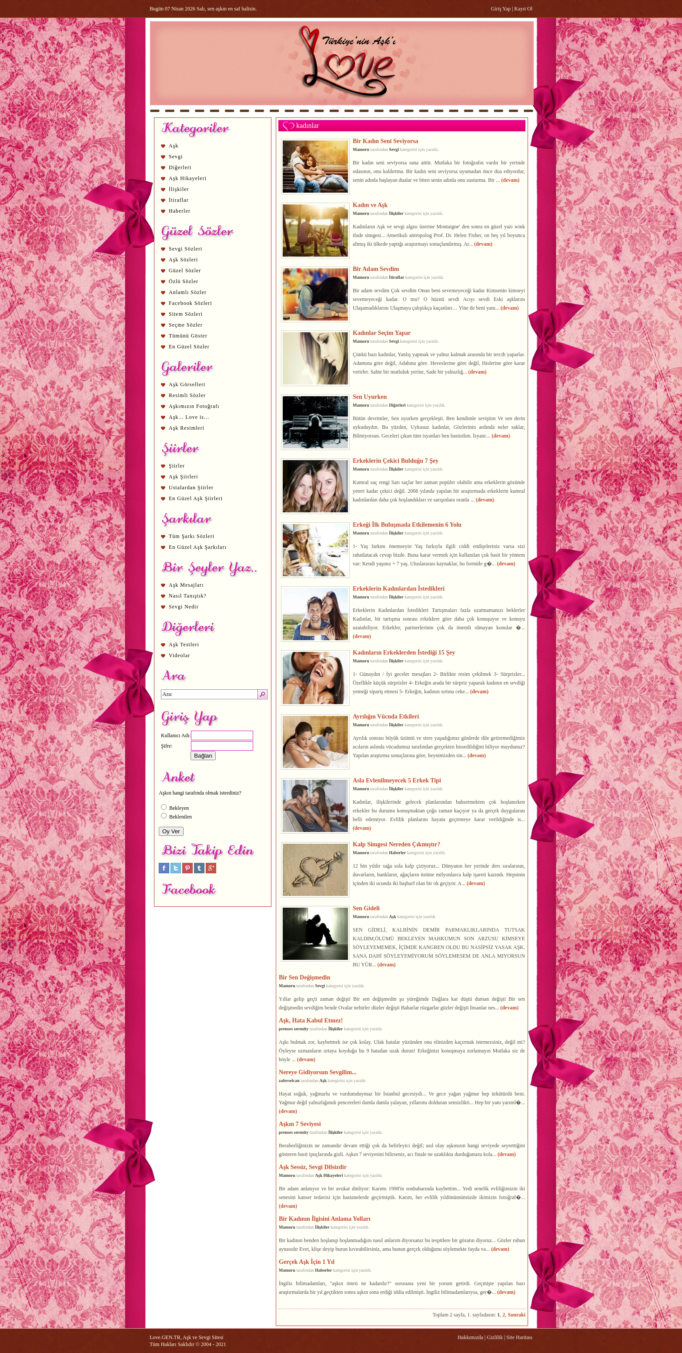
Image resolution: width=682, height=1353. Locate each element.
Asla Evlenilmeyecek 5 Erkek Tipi (397, 780)
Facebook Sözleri (190, 303)
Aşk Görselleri (187, 384)
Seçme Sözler (186, 325)
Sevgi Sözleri (185, 249)
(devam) (510, 180)
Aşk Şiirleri (183, 477)
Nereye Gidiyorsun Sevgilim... (318, 1072)
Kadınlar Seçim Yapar (382, 332)
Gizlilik (495, 1337)
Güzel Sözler (185, 270)
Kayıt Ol (523, 9)
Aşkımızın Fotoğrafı (194, 406)
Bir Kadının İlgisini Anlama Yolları (325, 1218)
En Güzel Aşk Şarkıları (198, 547)
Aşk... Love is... (189, 417)
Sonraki (516, 1315)
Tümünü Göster (188, 336)
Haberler (180, 211)
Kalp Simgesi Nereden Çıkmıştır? (396, 844)
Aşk (173, 146)
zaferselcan (289, 1080)
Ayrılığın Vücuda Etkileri (386, 716)
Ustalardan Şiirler (191, 487)
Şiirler (177, 466)
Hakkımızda (470, 1337)
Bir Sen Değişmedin (304, 977)
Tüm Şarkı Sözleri (191, 536)
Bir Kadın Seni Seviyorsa (385, 140)
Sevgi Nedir (184, 607)
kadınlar (307, 125)
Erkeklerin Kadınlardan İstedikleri (399, 588)
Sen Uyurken (370, 396)
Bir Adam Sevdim (376, 268)
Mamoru (361, 149)
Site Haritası (519, 1337)
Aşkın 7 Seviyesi (300, 1123)
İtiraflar (179, 200)
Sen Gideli (366, 908)
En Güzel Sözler (189, 347)
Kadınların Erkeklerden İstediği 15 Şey (404, 652)
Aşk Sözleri (183, 260)
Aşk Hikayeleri (188, 178)
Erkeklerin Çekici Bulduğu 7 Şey (395, 460)
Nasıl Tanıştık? (188, 596)
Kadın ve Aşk (370, 204)
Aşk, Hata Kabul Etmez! (311, 1020)
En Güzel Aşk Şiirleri (196, 498)
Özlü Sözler (183, 281)
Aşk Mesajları (186, 585)
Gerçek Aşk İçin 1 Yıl (306, 1261)
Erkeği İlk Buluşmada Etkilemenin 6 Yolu (407, 524)
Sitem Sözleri (186, 314)
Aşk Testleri (184, 644)
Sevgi (176, 157)
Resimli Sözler (187, 395)
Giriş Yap (501, 9)
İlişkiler (179, 189)
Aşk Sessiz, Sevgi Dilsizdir (313, 1166)
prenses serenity (293, 1028)
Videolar (179, 655)
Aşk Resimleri (186, 428)
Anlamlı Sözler (188, 292)
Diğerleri (180, 167)
